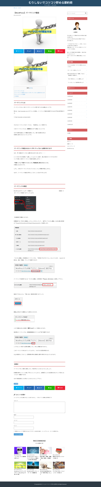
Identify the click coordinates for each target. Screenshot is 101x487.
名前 (15, 414)
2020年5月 (70, 110)
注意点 (17, 96)
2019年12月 (70, 124)
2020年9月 (70, 99)
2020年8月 (70, 103)
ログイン (69, 141)
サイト (15, 425)
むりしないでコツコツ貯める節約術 (50, 2)
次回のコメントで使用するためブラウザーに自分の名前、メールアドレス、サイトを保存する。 (37, 431)
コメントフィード (71, 146)
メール (16, 420)
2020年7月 (70, 106)
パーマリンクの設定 (20, 94)
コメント (16, 400)
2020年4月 (70, 113)
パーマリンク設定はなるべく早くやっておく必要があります (30, 92)
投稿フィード (70, 143)
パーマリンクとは (19, 90)
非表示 (30, 88)
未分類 (16, 383)
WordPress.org (70, 148)
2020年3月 (70, 117)
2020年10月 (70, 96)
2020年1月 (70, 121)
